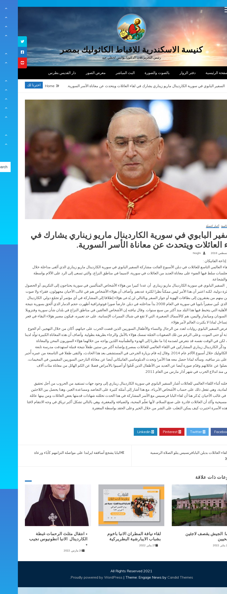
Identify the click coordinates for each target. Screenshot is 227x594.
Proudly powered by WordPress (79, 577)
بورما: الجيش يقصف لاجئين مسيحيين (192, 536)
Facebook (205, 432)
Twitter (179, 432)
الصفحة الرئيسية (200, 72)
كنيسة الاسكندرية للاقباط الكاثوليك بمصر (113, 49)
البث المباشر (107, 72)
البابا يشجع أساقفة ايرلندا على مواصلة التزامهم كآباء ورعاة (59, 452)
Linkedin (127, 432)
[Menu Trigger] (209, 9)
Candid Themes (162, 577)
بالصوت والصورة (139, 72)
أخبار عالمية (210, 226)
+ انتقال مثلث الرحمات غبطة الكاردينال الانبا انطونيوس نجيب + (40, 539)
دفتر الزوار (170, 72)
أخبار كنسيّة (194, 226)
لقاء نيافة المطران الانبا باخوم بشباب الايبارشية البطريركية (116, 536)
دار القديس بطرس (44, 72)
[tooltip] (4, 41)
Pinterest (154, 432)
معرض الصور (78, 72)
